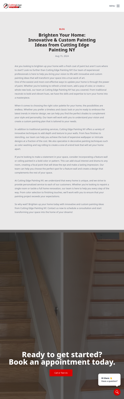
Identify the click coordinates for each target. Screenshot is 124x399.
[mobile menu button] (118, 6)
